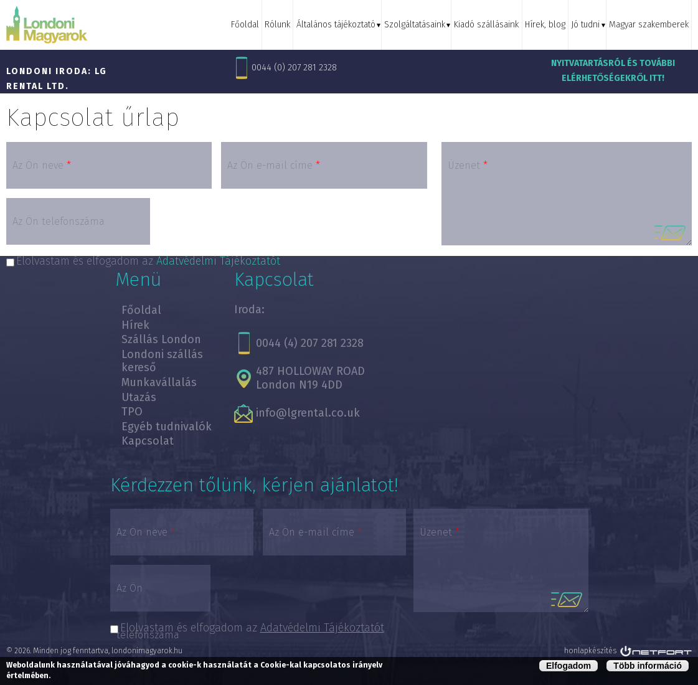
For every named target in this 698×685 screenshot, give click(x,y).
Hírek (135, 325)
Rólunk (282, 24)
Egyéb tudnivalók (166, 426)
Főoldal (251, 24)
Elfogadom (568, 666)
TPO (132, 411)
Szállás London (161, 339)
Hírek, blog (547, 24)
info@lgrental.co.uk (308, 413)
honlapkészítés (590, 650)
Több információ (647, 666)
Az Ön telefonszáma (58, 221)
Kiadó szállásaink (489, 24)
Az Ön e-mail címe (273, 165)
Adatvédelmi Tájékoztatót (322, 628)
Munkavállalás (159, 382)
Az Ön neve (41, 165)
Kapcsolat (147, 441)
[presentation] (254, 225)
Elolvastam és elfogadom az (252, 628)
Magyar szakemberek (649, 24)
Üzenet (468, 165)
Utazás (138, 397)
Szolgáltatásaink (418, 24)
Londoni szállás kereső (162, 361)
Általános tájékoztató (340, 24)
